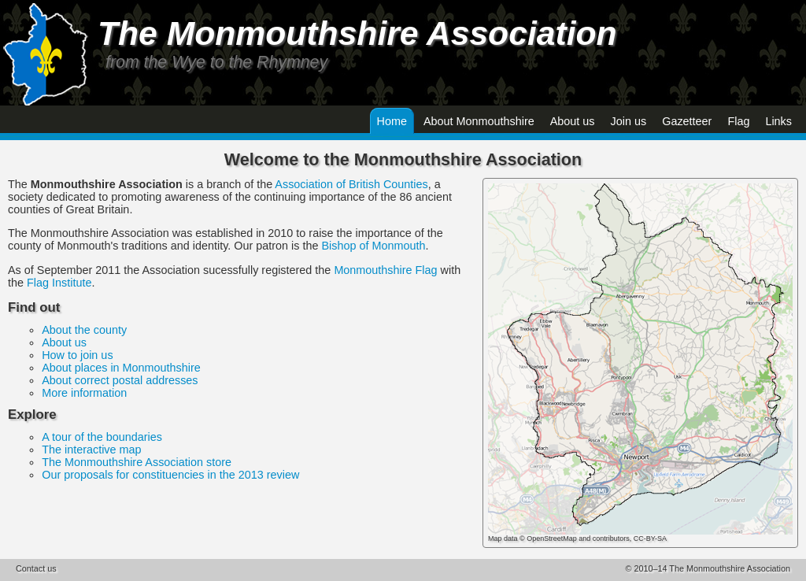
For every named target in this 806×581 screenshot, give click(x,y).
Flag (738, 121)
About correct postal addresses (120, 380)
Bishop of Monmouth (373, 245)
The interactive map (91, 449)
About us (572, 121)
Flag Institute (59, 282)
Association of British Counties (351, 184)
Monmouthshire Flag (385, 270)
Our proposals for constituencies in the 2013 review (170, 474)
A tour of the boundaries (102, 437)
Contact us (36, 568)
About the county (84, 330)
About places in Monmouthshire (121, 367)
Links (778, 121)
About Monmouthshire (478, 121)
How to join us (77, 355)
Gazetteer (687, 121)
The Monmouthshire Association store (136, 462)
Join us (629, 121)
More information (84, 393)
